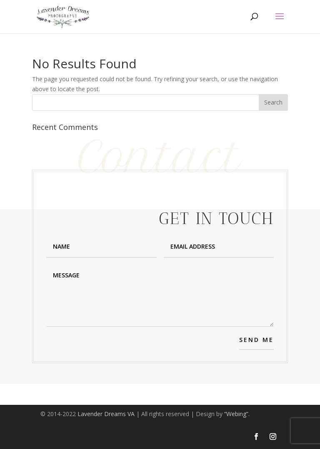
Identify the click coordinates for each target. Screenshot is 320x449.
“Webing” (236, 414)
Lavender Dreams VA (106, 414)
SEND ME (256, 340)
